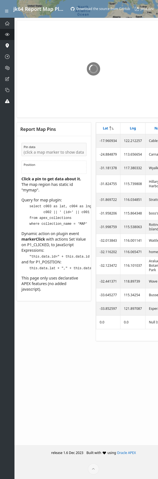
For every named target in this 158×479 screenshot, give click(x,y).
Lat (105, 128)
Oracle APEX (126, 452)
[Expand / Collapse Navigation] (6, 9)
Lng (133, 128)
